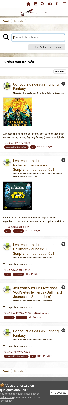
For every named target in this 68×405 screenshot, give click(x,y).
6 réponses (41, 313)
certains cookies (8, 397)
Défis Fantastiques (55, 93)
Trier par (59, 71)
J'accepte (58, 392)
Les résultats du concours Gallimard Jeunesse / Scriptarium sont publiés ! (33, 165)
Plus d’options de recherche (46, 47)
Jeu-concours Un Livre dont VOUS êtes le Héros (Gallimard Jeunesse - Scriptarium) (37, 292)
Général (48, 257)
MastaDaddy (19, 93)
